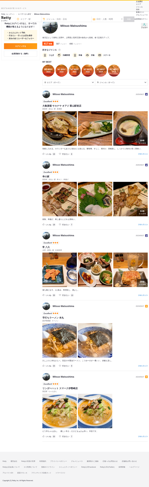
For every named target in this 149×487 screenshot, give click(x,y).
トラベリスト (60, 473)
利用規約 (42, 461)
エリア (138, 4)
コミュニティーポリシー (68, 467)
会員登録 (137, 19)
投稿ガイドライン (48, 467)
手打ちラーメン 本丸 (53, 317)
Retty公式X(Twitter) (107, 467)
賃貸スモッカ (22, 473)
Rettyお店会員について (11, 467)
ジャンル (139, 7)
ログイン (144, 19)
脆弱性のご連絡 (93, 461)
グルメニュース (142, 15)
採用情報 (122, 467)
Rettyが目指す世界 (28, 461)
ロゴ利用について (30, 467)
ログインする (20, 46)
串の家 (45, 176)
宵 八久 (46, 247)
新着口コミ (140, 12)
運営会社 (14, 461)
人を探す (139, 1)
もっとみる (142, 141)
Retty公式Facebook (88, 467)
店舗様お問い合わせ (129, 461)
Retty (4, 461)
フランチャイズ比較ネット (41, 473)
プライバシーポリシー (58, 461)
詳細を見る (142, 154)
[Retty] (6, 18)
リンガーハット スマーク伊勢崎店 (60, 388)
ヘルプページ (134, 467)
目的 (137, 9)
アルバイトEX (8, 473)
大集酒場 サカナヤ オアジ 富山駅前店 (61, 106)
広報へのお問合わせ (110, 461)
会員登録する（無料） (21, 54)
